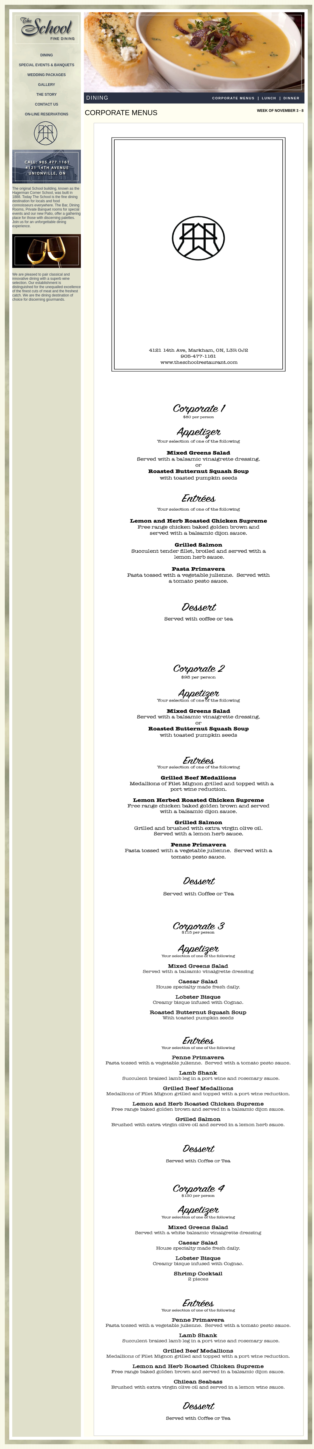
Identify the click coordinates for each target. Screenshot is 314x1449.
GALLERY (46, 85)
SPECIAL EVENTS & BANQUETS (46, 65)
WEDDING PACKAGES (46, 75)
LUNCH (269, 98)
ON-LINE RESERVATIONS (46, 114)
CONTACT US (46, 104)
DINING (46, 55)
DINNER (292, 98)
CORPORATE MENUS (233, 98)
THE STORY (46, 94)
